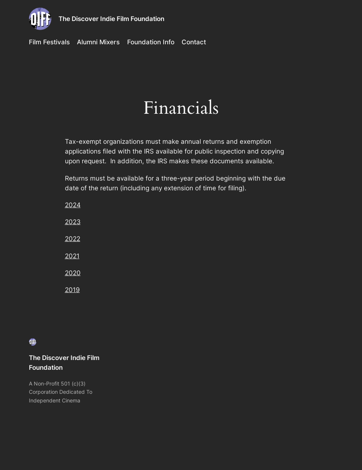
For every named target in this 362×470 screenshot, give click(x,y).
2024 (73, 205)
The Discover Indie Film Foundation (111, 19)
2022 (72, 239)
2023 (73, 222)
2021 (72, 256)
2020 (73, 273)
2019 (72, 290)
